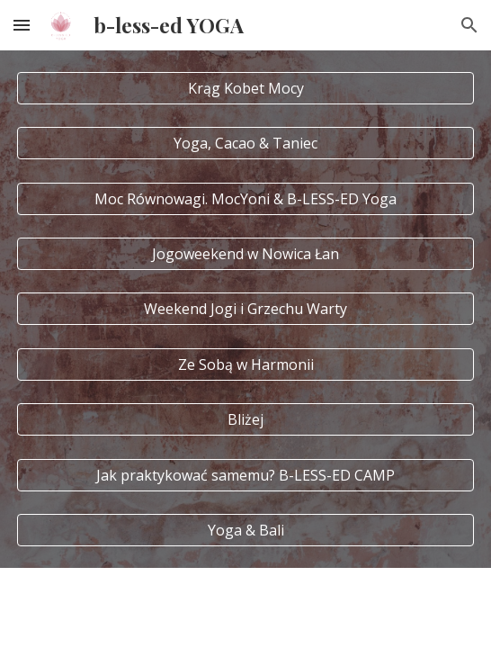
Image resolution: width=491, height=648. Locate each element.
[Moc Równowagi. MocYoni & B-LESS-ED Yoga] (245, 199)
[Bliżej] (245, 419)
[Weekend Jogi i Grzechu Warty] (245, 308)
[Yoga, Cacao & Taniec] (245, 143)
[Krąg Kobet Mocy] (245, 88)
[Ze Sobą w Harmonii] (245, 364)
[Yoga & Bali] (245, 530)
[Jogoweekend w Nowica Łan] (245, 254)
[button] (21, 25)
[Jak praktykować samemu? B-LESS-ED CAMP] (245, 475)
